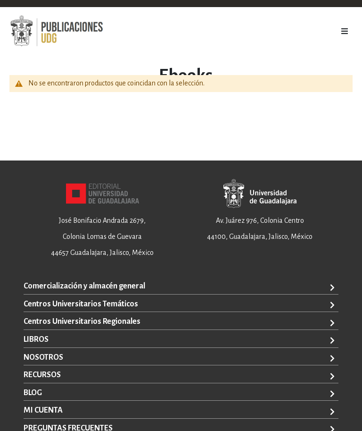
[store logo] (56, 31)
